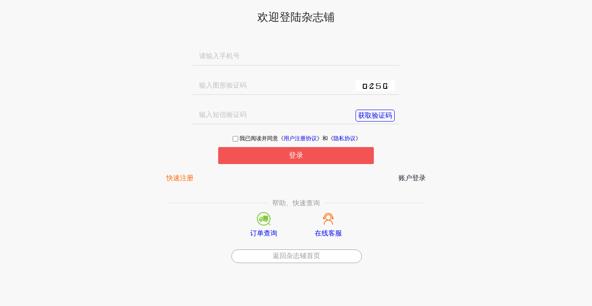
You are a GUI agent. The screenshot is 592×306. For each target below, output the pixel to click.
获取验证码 (375, 115)
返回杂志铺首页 (296, 255)
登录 (296, 155)
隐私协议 (344, 139)
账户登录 (412, 178)
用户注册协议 (300, 139)
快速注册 (180, 178)
